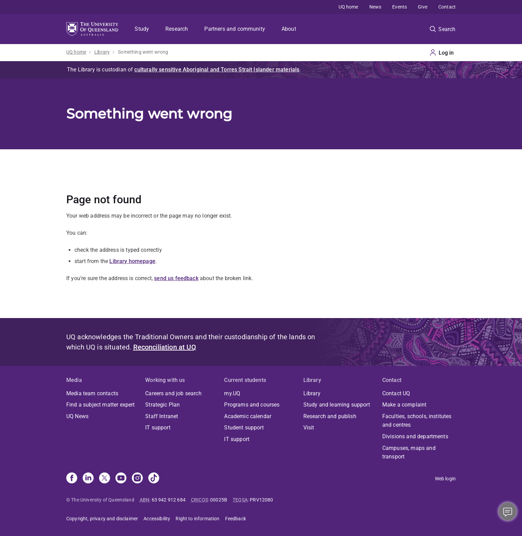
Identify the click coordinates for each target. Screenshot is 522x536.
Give (422, 7)
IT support (157, 427)
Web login (445, 478)
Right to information (197, 518)
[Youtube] (120, 478)
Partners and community (234, 29)
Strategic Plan (162, 404)
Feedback (235, 518)
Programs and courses (251, 404)
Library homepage (132, 261)
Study (142, 29)
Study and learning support (336, 404)
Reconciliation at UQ (164, 347)
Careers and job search (173, 393)
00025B (218, 500)
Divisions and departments (415, 436)
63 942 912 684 (169, 500)
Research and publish (329, 416)
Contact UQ (396, 393)
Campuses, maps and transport (409, 452)
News (375, 7)
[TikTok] (153, 478)
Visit (308, 427)
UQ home (348, 7)
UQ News (77, 416)
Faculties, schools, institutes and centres (417, 420)
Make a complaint (404, 404)
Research (176, 29)
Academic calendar (247, 416)
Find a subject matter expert (100, 404)
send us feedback (176, 278)
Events (399, 7)
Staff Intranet (161, 416)
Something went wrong (143, 52)
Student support (243, 427)
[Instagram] (137, 478)
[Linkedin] (88, 478)
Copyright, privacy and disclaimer (102, 518)
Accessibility (156, 518)
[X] (104, 478)
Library (102, 52)
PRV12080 (261, 500)
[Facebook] (71, 478)
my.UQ (232, 393)
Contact (447, 7)
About (288, 29)
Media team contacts (92, 393)
